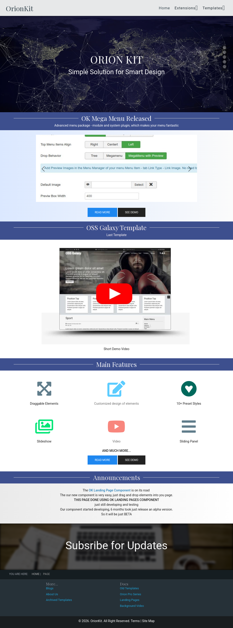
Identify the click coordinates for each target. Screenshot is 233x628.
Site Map (148, 621)
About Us (52, 594)
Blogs (49, 588)
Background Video (132, 606)
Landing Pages (129, 600)
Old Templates (129, 588)
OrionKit (19, 8)
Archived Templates (59, 600)
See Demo (131, 212)
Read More (102, 212)
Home (164, 8)
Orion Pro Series (130, 594)
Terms (135, 621)
